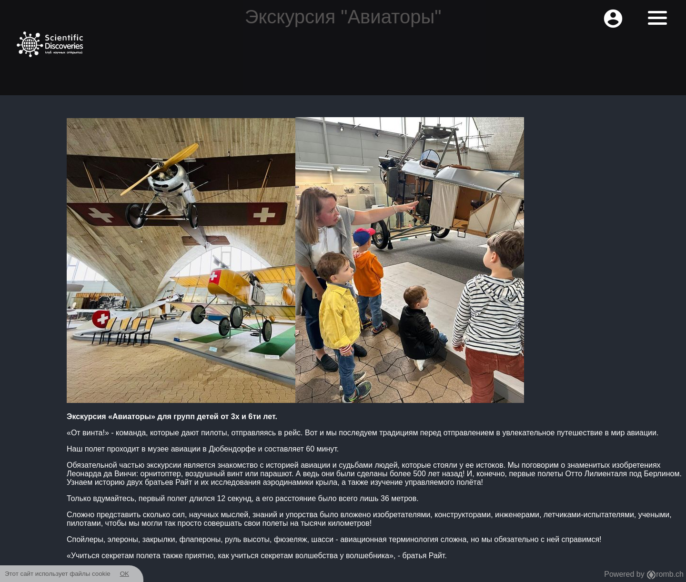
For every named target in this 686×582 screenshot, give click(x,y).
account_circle (613, 19)
